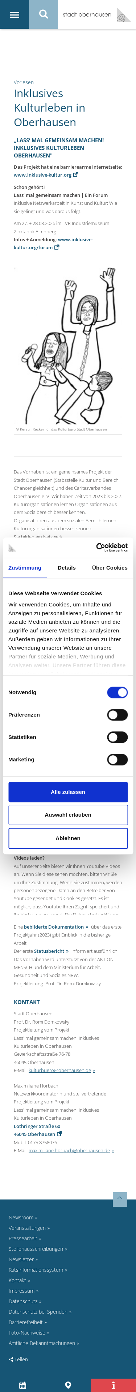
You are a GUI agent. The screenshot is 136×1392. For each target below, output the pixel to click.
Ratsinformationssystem (36, 1269)
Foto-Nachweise (27, 1332)
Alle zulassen (68, 792)
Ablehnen (67, 838)
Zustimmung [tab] (24, 568)
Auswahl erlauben (68, 815)
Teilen (18, 1359)
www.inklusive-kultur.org (42, 175)
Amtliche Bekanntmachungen (42, 1343)
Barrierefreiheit (26, 1322)
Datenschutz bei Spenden (38, 1311)
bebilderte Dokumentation (54, 927)
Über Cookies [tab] (110, 568)
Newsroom (21, 1217)
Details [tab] (67, 568)
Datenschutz (23, 1301)
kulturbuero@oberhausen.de (60, 1070)
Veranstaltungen (27, 1227)
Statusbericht (49, 951)
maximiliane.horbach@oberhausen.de (69, 1150)
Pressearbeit (23, 1238)
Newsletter (21, 1259)
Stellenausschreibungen (36, 1248)
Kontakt (17, 1280)
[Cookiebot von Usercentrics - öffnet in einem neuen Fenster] (97, 547)
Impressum (21, 1290)
